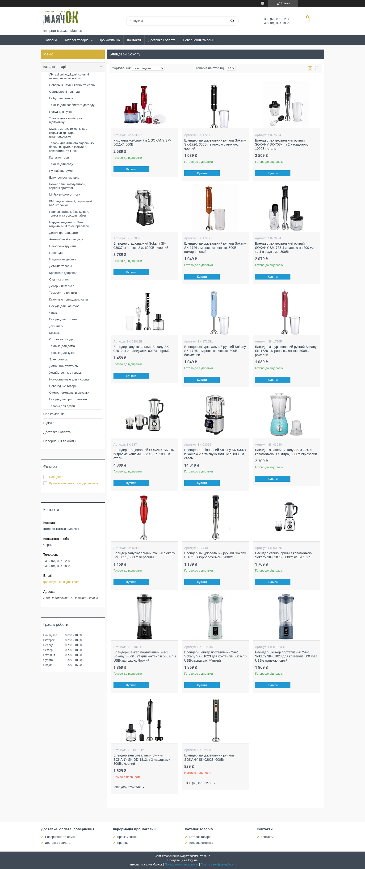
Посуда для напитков (64, 306)
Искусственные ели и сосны (69, 379)
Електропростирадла (64, 177)
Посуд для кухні (60, 111)
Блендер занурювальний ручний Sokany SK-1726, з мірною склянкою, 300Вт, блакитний (215, 351)
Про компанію (109, 40)
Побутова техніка (61, 98)
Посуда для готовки (63, 319)
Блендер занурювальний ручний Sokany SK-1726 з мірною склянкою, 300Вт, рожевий (286, 351)
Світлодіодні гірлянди (64, 91)
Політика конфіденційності (218, 864)
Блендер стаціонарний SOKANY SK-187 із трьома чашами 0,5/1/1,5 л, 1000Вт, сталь (144, 454)
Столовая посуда (61, 339)
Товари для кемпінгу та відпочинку (65, 120)
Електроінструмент (62, 246)
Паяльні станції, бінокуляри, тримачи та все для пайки (69, 213)
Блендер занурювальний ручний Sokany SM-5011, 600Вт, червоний (144, 555)
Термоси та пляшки (63, 292)
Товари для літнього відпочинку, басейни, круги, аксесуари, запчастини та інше (72, 147)
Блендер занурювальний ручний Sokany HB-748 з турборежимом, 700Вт (215, 555)
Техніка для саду (61, 164)
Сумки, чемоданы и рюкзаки (69, 392)
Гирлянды (56, 253)
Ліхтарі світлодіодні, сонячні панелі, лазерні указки (69, 76)
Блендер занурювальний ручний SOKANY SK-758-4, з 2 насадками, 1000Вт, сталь (281, 144)
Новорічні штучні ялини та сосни (72, 85)
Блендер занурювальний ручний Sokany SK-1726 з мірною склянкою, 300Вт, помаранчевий (215, 248)
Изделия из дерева (62, 259)
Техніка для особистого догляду (72, 105)
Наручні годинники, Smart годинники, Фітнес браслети (69, 224)
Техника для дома (62, 346)
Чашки (54, 312)
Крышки (55, 332)
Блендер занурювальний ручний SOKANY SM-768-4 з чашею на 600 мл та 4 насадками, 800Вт (284, 248)
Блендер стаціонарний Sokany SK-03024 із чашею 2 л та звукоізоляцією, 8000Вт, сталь (215, 454)
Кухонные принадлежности (68, 299)
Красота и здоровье (63, 273)
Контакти (134, 40)
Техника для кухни (62, 353)
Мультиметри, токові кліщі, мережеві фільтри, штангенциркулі (68, 132)
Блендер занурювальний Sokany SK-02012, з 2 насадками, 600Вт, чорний (141, 349)
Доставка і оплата (162, 40)
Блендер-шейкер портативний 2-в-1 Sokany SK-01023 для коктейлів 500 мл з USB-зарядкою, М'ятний (215, 656)
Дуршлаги (56, 326)
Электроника (58, 359)
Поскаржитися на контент (181, 864)
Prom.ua (204, 856)
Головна (51, 40)
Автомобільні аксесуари (66, 239)
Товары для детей (62, 406)
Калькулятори (59, 157)
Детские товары (60, 266)
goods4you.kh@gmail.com (61, 582)
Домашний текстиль (63, 366)
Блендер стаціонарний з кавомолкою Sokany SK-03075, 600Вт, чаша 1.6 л (283, 555)
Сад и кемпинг (59, 279)
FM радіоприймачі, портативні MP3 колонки (70, 203)
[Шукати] (232, 21)
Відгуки (49, 423)
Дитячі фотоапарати (63, 232)
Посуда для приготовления (68, 399)
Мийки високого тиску (64, 194)
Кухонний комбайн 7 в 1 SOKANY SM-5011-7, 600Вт (142, 142)
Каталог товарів (76, 40)
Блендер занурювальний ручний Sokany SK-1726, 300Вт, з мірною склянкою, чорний (215, 144)
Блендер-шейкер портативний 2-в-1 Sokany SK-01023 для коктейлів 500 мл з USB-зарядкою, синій (286, 656)
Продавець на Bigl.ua (183, 860)
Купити (131, 169)
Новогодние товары (63, 386)
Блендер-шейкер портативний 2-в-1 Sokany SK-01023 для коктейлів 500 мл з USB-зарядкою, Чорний (144, 656)
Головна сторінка (201, 842)
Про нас (122, 842)
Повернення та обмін (199, 40)
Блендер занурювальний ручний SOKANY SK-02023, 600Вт (209, 757)
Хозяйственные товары (65, 372)
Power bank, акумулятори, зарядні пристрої (67, 186)
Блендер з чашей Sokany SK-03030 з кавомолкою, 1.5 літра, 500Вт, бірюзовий (286, 452)
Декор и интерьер (62, 286)
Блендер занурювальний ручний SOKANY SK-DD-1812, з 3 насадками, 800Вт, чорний (142, 759)
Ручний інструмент (62, 170)
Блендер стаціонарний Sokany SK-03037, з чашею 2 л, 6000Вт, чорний (140, 246)
